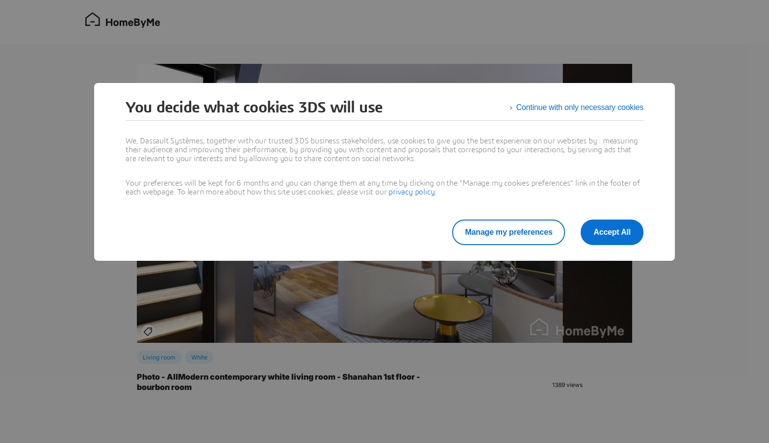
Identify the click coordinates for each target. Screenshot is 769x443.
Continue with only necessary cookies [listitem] (579, 107)
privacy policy (411, 192)
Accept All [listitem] (612, 232)
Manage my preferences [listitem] (508, 232)
